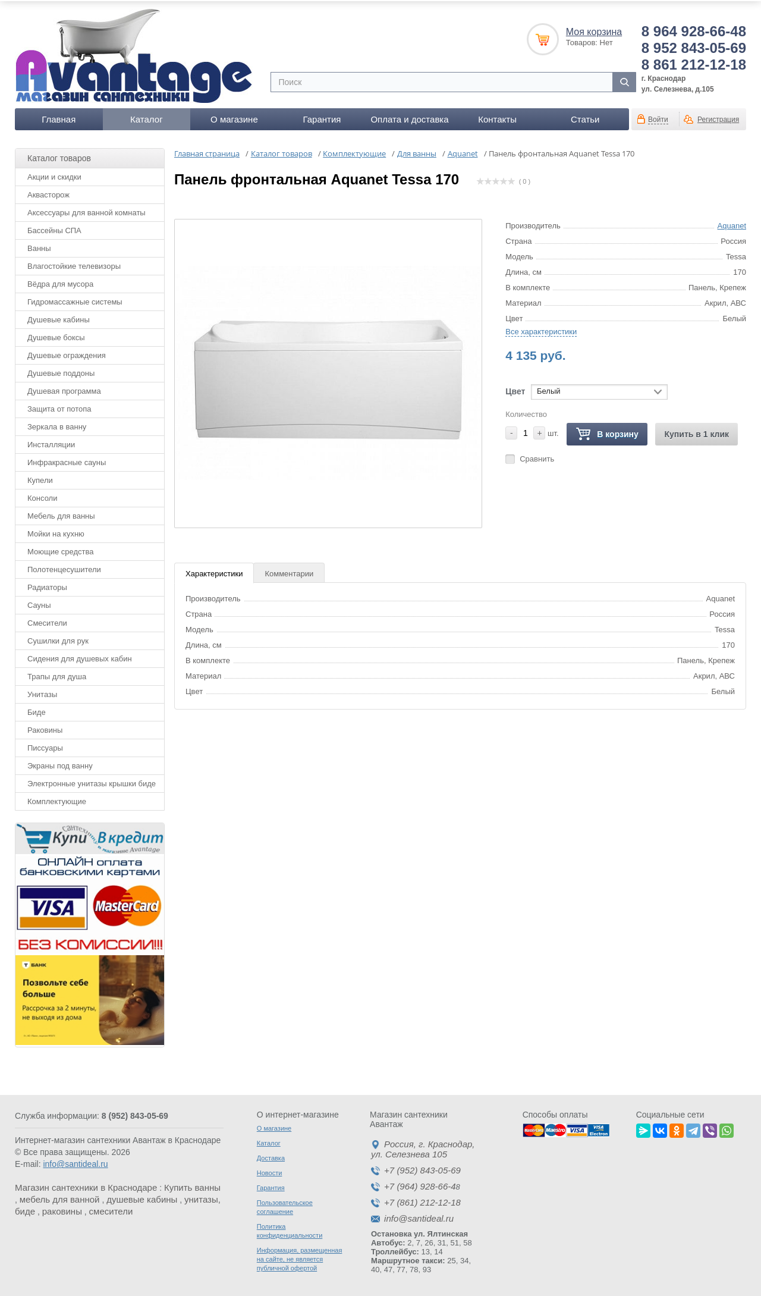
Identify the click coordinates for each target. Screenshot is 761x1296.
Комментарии (289, 571)
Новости (269, 1171)
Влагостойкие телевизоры (74, 263)
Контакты (497, 117)
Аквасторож (48, 192)
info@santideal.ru (75, 1162)
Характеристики (214, 571)
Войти (658, 117)
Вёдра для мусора (60, 281)
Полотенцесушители (64, 567)
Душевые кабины (58, 317)
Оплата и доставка (409, 117)
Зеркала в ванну (56, 424)
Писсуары (45, 745)
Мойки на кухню (55, 531)
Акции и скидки (54, 174)
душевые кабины (141, 1198)
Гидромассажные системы (74, 299)
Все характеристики (541, 329)
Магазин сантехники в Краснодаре (86, 1186)
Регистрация (718, 117)
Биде (36, 709)
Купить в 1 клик (696, 432)
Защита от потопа (59, 406)
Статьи (585, 117)
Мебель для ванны (61, 513)
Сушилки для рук (58, 638)
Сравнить (537, 456)
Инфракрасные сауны (66, 460)
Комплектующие (56, 799)
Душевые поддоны (61, 370)
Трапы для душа (56, 674)
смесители (111, 1209)
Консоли (42, 495)
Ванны (39, 245)
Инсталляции (51, 442)
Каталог (146, 117)
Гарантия (322, 117)
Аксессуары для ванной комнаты (86, 210)
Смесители (47, 620)
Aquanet (732, 223)
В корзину (607, 432)
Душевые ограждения (66, 353)
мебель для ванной (60, 1198)
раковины (62, 1209)
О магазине (234, 117)
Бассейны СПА (54, 228)
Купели (40, 477)
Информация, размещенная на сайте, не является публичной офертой (299, 1257)
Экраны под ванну (60, 763)
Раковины (44, 727)
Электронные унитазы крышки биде (91, 781)
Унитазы (42, 692)
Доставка (271, 1156)
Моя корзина (594, 29)
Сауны (39, 602)
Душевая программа (64, 388)
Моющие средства (60, 549)
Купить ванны (192, 1186)
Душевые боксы (56, 335)
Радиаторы (47, 584)
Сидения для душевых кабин (79, 656)
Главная (59, 117)
